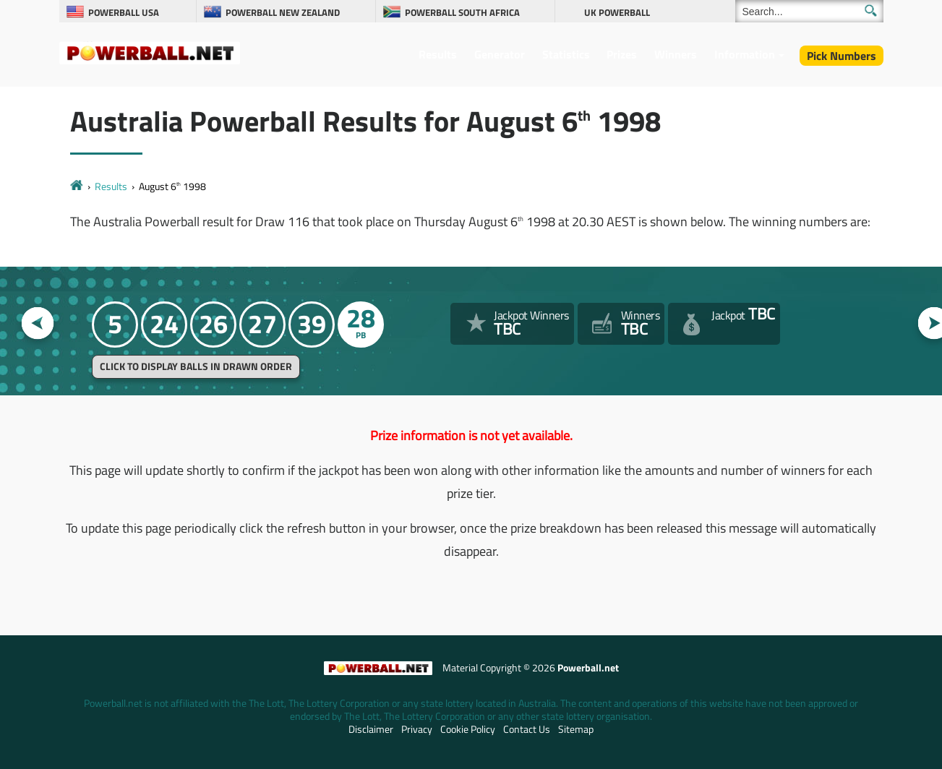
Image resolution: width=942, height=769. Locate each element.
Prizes (622, 54)
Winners (675, 54)
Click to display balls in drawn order (196, 366)
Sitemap (576, 729)
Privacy (416, 729)
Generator (499, 54)
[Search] (809, 11)
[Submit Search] (870, 10)
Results (438, 54)
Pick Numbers (841, 55)
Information (744, 54)
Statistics (566, 54)
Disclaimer (370, 729)
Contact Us (526, 729)
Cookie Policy (467, 729)
